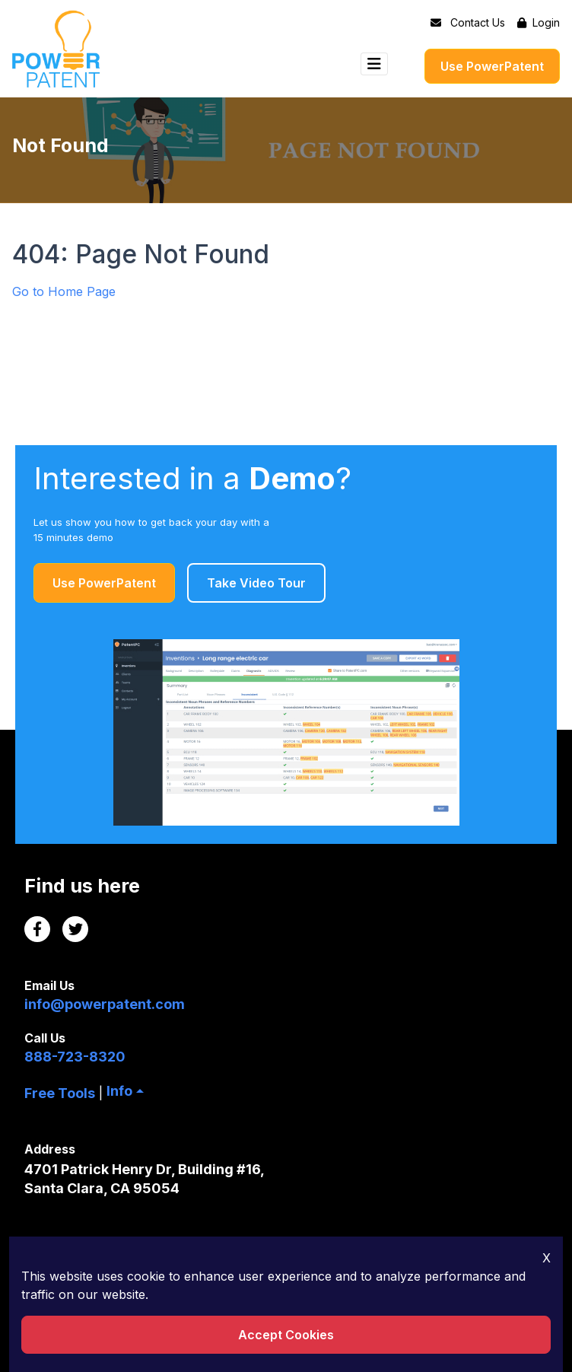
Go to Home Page (64, 291)
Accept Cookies (286, 1334)
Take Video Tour (256, 583)
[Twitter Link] (75, 929)
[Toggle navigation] (374, 64)
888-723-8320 (75, 1057)
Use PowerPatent (492, 66)
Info (119, 1091)
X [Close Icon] (546, 1257)
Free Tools (59, 1093)
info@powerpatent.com (104, 1004)
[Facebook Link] (37, 929)
